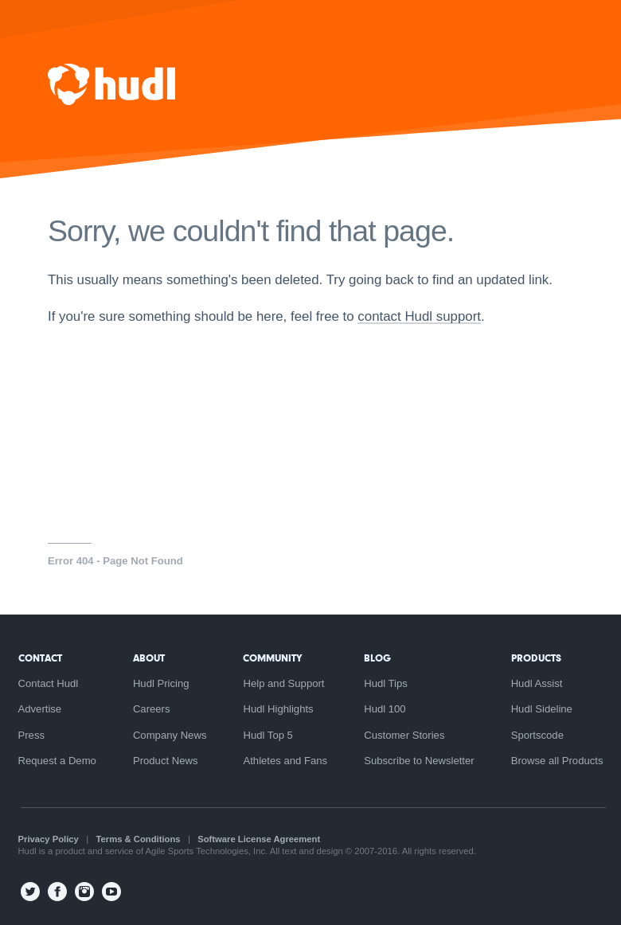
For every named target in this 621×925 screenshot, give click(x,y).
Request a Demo (57, 761)
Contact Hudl (48, 683)
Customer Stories (404, 735)
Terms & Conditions (138, 839)
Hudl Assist (537, 683)
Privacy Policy (48, 839)
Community (272, 658)
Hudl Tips (386, 683)
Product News (165, 761)
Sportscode (537, 735)
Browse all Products (557, 761)
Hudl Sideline (541, 709)
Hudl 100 (384, 709)
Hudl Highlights (278, 709)
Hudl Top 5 (267, 735)
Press (31, 735)
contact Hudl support (419, 316)
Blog (377, 658)
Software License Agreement (258, 839)
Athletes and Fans (285, 761)
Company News (170, 735)
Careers (151, 709)
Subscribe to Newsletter (419, 761)
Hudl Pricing (161, 683)
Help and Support (283, 683)
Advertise (40, 709)
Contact (40, 658)
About (149, 658)
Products (536, 658)
